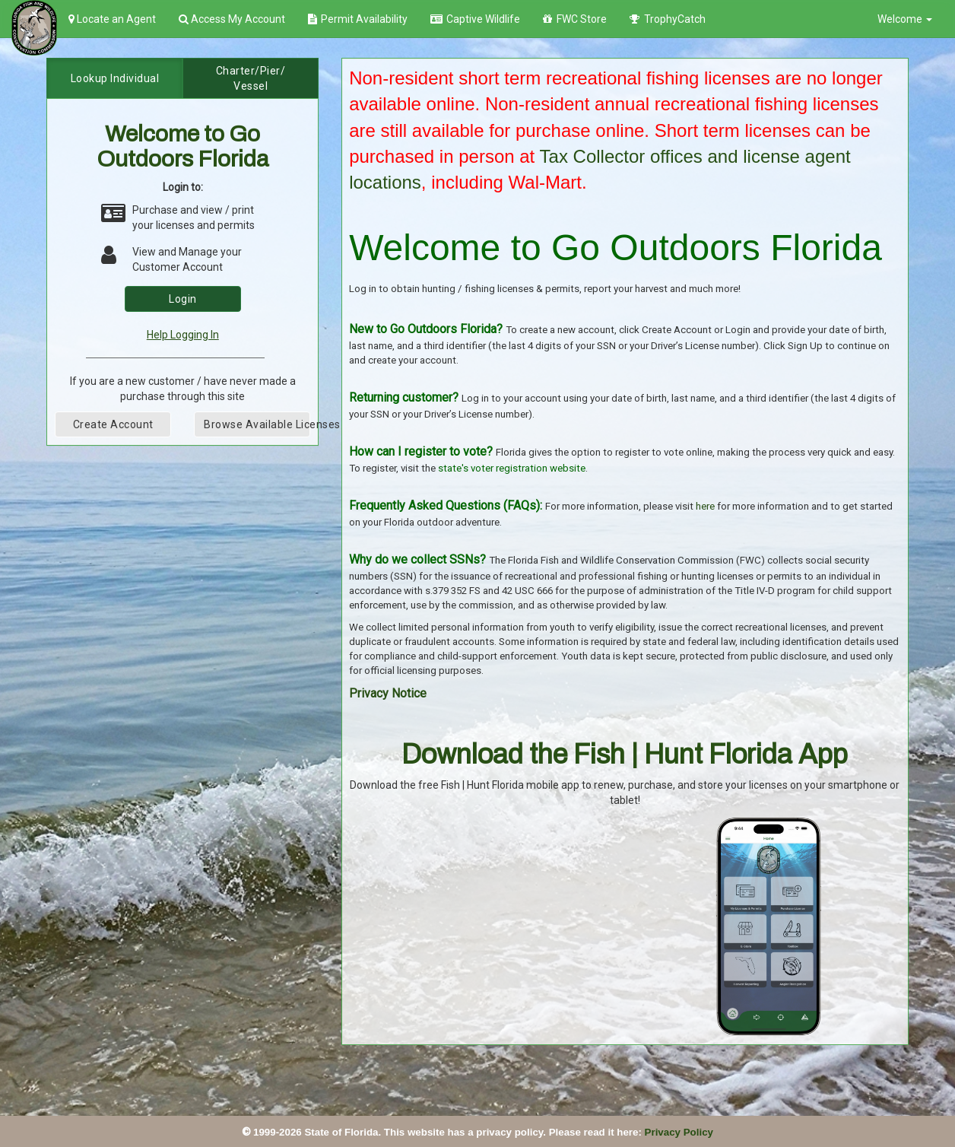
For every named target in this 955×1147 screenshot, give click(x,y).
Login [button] (183, 299)
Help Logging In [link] (183, 335)
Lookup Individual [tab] (115, 78)
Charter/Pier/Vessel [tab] (251, 78)
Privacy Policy (679, 1132)
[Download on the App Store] (416, 823)
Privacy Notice (388, 693)
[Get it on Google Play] (546, 823)
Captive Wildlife (475, 19)
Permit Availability (358, 19)
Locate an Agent (112, 19)
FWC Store (575, 19)
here (705, 506)
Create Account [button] (113, 424)
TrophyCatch (668, 19)
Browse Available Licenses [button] (257, 424)
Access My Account (232, 19)
